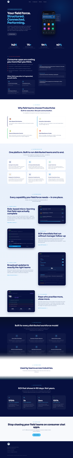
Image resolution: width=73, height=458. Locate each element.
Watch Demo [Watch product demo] (12, 34)
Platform (40, 1)
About (30, 1)
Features (44, 1)
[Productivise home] (8, 2)
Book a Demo (36, 434)
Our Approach (35, 1)
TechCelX (12, 450)
